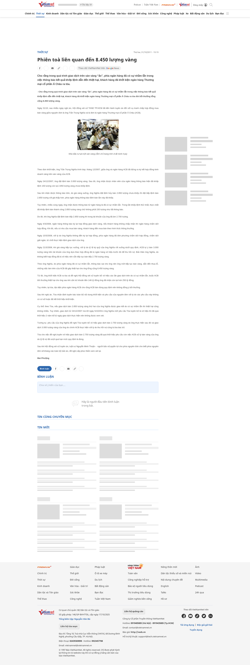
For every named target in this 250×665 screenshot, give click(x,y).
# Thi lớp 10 (86, 5)
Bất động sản (197, 13)
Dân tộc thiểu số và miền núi (176, 573)
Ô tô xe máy (101, 573)
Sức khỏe (153, 13)
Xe (187, 13)
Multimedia (201, 579)
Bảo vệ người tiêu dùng (140, 586)
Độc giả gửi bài (204, 624)
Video (198, 573)
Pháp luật (179, 13)
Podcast (137, 5)
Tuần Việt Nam (151, 5)
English (165, 586)
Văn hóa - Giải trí (126, 13)
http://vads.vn (138, 632)
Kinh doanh (52, 13)
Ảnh (197, 566)
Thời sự (40, 13)
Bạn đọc (219, 13)
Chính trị (29, 13)
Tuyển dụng (196, 629)
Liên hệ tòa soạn (68, 626)
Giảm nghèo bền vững (140, 598)
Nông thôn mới (169, 566)
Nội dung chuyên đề (172, 579)
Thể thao (110, 13)
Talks (163, 592)
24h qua (199, 592)
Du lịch (210, 13)
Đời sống (142, 13)
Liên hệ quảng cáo (133, 611)
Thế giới (99, 13)
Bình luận (44, 368)
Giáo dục (88, 13)
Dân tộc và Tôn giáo (71, 13)
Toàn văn (133, 573)
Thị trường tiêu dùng (139, 592)
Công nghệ (166, 13)
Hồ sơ (164, 598)
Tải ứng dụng (187, 624)
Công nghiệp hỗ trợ (138, 579)
